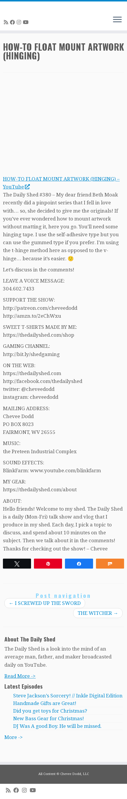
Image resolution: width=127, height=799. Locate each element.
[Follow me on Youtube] (26, 22)
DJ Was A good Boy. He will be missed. (57, 726)
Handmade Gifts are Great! (44, 703)
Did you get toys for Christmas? (50, 711)
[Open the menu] (117, 20)
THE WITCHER (98, 613)
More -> (13, 737)
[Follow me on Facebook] (13, 22)
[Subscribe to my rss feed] (7, 22)
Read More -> (20, 676)
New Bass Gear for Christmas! (48, 718)
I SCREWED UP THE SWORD (45, 603)
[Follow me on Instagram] (20, 22)
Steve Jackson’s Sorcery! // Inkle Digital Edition (68, 696)
